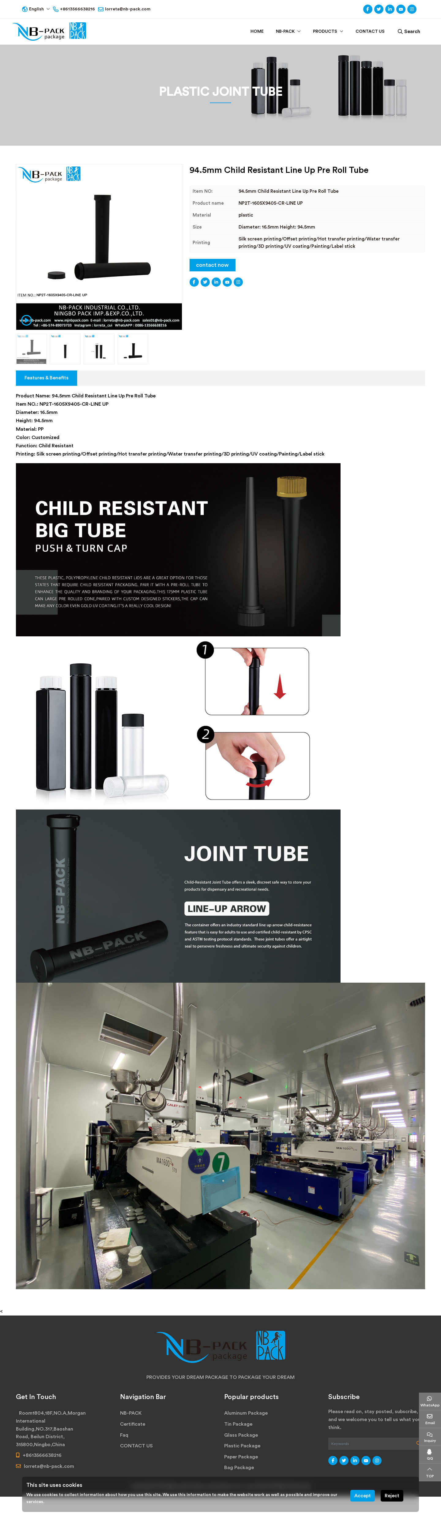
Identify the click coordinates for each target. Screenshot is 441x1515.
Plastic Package (242, 1445)
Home (257, 31)
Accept (362, 1495)
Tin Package (238, 1424)
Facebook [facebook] (367, 9)
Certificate (132, 1424)
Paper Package (241, 1456)
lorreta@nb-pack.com (127, 9)
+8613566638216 (77, 9)
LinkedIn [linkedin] (389, 9)
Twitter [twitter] (378, 9)
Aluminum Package (246, 1413)
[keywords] (370, 1444)
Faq (124, 1435)
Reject (392, 1495)
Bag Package (239, 1467)
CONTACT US (370, 31)
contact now (212, 265)
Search (409, 31)
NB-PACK (285, 31)
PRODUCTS (325, 31)
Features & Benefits (46, 377)
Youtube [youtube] (400, 9)
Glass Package (241, 1435)
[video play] (24, 320)
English (31, 9)
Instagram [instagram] (412, 9)
